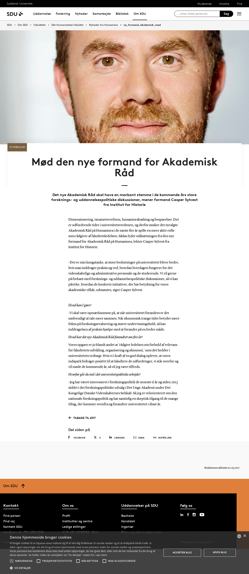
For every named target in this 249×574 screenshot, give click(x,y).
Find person (11, 497)
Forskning (63, 14)
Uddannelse (42, 14)
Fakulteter (40, 25)
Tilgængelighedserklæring (17, 523)
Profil (66, 497)
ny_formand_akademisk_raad (142, 25)
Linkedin (117, 415)
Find (239, 3)
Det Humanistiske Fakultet (67, 25)
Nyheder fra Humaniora (103, 25)
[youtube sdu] (202, 496)
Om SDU (140, 14)
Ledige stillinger (74, 508)
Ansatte (224, 3)
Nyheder (81, 14)
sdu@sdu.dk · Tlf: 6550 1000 (23, 514)
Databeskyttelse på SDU (75, 523)
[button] (12, 561)
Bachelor (127, 497)
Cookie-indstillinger (132, 523)
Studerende (204, 3)
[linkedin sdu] (181, 496)
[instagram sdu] (194, 496)
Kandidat (128, 503)
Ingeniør (127, 508)
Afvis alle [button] (220, 552)
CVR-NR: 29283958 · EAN (80, 514)
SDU (9, 25)
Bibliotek (122, 14)
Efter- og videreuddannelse (141, 514)
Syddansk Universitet (20, 3)
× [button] (244, 535)
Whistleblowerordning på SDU (196, 523)
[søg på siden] (198, 14)
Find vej (9, 503)
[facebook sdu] (188, 496)
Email (139, 415)
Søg (226, 14)
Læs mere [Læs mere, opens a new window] (101, 555)
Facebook (76, 415)
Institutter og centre (77, 503)
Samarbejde (102, 14)
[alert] (124, 552)
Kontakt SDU (12, 508)
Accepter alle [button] (182, 552)
